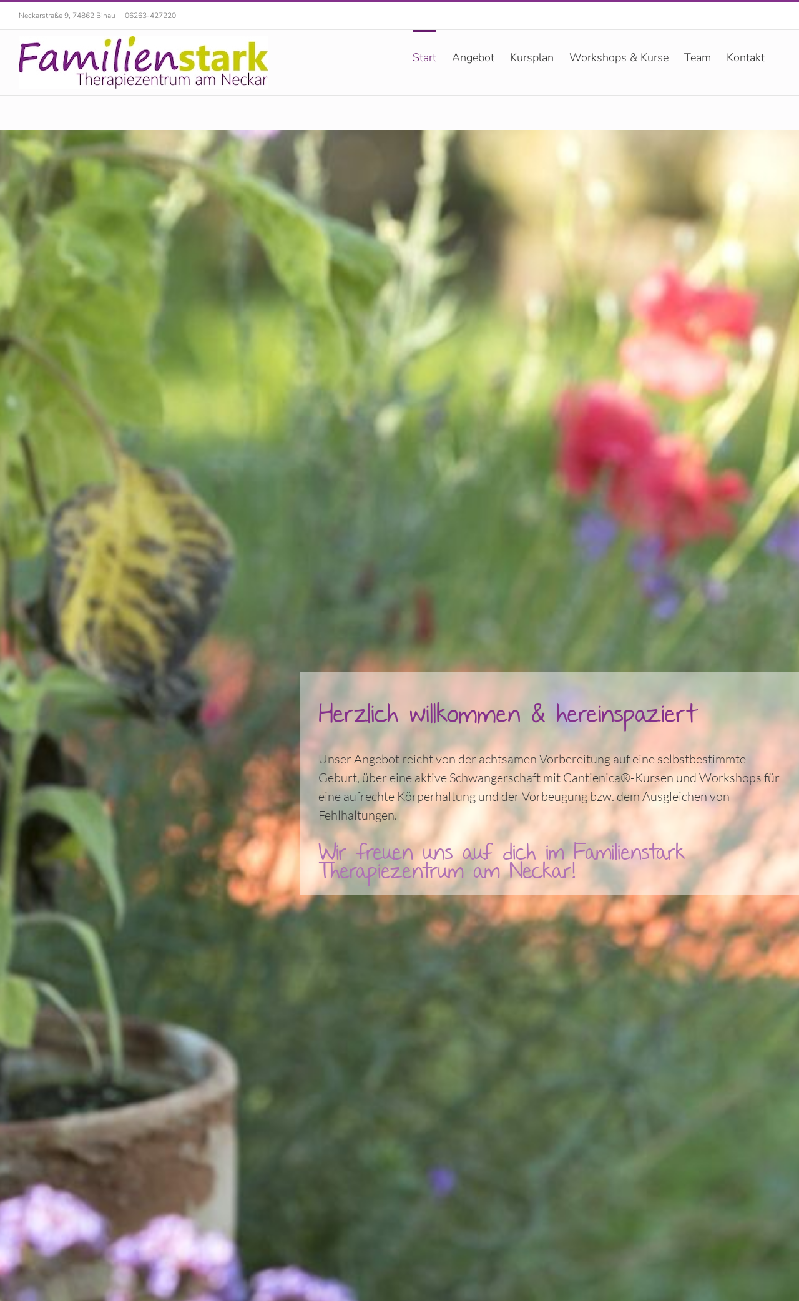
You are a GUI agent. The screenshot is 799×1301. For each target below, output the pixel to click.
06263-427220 (150, 16)
